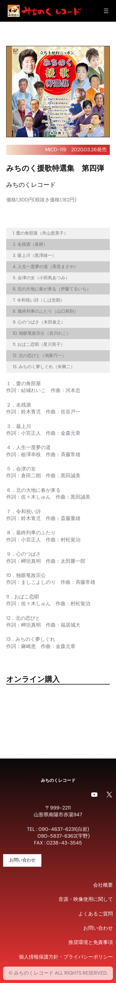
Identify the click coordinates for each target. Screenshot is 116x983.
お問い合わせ (22, 860)
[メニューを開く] (106, 11)
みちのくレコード (58, 780)
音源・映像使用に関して (85, 899)
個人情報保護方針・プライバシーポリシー (66, 957)
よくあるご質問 (95, 913)
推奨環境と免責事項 (90, 942)
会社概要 (103, 885)
